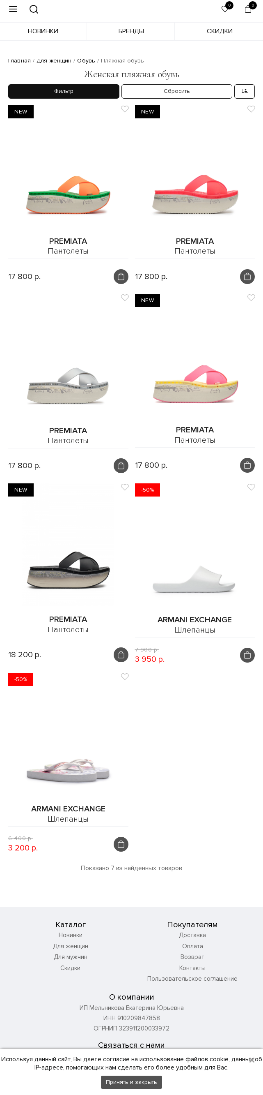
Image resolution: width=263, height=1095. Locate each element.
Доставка (192, 935)
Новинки (43, 31)
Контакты (192, 968)
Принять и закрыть (131, 1082)
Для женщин (70, 946)
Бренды (131, 31)
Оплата (192, 946)
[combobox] (244, 91)
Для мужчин (70, 957)
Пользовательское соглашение (192, 979)
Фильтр (63, 91)
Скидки (220, 31)
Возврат (192, 957)
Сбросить (177, 91)
